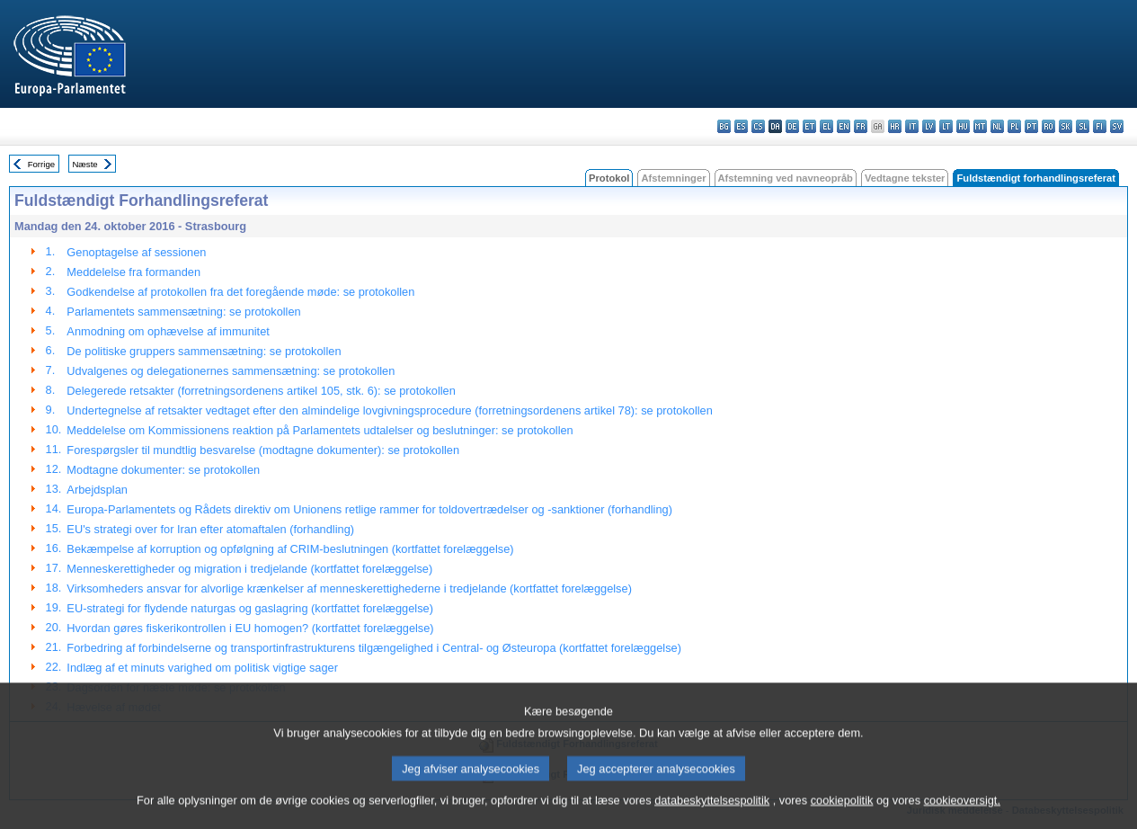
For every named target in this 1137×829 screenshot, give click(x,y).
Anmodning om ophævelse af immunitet (168, 331)
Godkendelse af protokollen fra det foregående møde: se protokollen (240, 292)
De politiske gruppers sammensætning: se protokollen (204, 351)
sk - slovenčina (1065, 126)
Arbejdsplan (97, 489)
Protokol (609, 178)
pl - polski (1014, 126)
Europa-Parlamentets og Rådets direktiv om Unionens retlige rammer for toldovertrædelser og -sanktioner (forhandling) (369, 509)
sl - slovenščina (1082, 126)
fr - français (860, 126)
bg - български (724, 126)
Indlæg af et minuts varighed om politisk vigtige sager (202, 667)
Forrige (41, 164)
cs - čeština (758, 126)
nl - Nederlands (997, 126)
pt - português (1031, 126)
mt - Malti (980, 126)
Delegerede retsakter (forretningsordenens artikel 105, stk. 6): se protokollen (261, 390)
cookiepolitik (842, 813)
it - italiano (912, 126)
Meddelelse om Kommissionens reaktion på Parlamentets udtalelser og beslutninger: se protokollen (320, 430)
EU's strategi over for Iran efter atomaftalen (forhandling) (210, 529)
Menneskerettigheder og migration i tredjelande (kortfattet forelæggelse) (249, 568)
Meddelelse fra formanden (133, 272)
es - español (741, 126)
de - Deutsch (792, 126)
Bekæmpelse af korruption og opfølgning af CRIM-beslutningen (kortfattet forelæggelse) (290, 549)
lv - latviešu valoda (929, 126)
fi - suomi (1099, 126)
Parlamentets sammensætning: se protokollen (183, 311)
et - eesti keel (809, 126)
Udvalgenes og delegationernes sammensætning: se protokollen (231, 371)
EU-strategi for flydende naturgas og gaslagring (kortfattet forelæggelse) (250, 608)
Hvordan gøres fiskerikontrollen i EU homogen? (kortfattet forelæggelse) (250, 628)
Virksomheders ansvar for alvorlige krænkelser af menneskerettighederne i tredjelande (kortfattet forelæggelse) (349, 588)
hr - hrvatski (895, 126)
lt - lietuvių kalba (946, 126)
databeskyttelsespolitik (711, 813)
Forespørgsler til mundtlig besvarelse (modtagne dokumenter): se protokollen (263, 450)
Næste (84, 164)
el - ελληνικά (826, 126)
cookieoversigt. (962, 813)
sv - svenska (1117, 126)
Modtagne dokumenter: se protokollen (163, 470)
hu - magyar (963, 126)
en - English (843, 126)
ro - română (1048, 126)
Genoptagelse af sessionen (136, 252)
